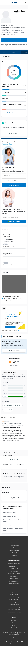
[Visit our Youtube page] (22, 642)
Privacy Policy (13, 632)
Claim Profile (14, 40)
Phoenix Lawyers (14, 578)
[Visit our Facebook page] (6, 642)
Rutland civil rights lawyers (9, 512)
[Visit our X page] (12, 642)
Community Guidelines (13, 634)
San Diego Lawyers (14, 583)
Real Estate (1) (8, 410)
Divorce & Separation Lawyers (14, 607)
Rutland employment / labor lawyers (12, 525)
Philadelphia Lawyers (14, 576)
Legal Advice (14, 547)
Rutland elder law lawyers (9, 516)
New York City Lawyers (14, 563)
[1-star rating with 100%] (14, 396)
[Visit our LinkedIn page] (17, 642)
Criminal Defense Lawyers (14, 597)
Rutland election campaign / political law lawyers (13, 520)
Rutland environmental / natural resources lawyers (13, 529)
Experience (24, 52)
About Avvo (14, 620)
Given (20, 464)
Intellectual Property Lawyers (14, 609)
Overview (3, 52)
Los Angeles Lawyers (14, 566)
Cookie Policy (22, 632)
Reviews (14, 52)
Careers (14, 622)
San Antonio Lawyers (14, 581)
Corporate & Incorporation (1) (12, 405)
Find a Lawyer (14, 542)
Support (14, 625)
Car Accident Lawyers (14, 604)
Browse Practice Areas (14, 550)
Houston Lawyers (14, 571)
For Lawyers (14, 555)
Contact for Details (11, 133)
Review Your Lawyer (14, 545)
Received (7, 464)
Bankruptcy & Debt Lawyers (14, 592)
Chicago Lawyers (14, 568)
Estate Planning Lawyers (14, 602)
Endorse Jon (14, 459)
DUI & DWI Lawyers (14, 599)
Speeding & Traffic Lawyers (14, 612)
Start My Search (14, 185)
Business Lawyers (14, 594)
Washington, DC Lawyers (14, 573)
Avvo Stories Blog (14, 552)
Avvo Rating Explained (14, 627)
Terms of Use (5, 632)
